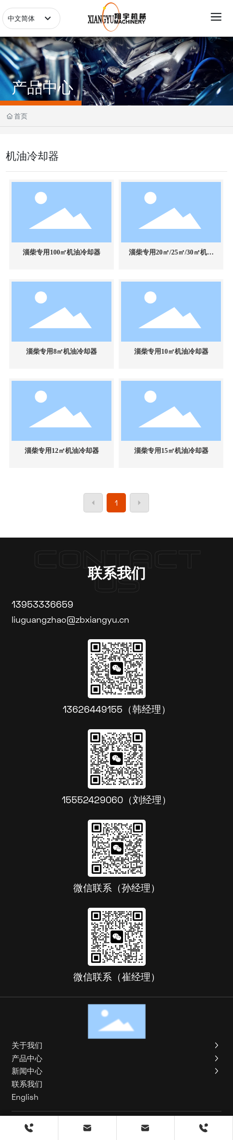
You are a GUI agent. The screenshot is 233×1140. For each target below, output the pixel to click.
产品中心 (42, 87)
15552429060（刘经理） (116, 799)
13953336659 (42, 604)
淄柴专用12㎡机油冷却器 (62, 450)
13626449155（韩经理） (117, 709)
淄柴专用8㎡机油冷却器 (61, 351)
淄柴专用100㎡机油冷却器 (61, 252)
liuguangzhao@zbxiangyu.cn (70, 619)
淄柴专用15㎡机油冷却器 (171, 450)
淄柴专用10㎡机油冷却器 (171, 351)
